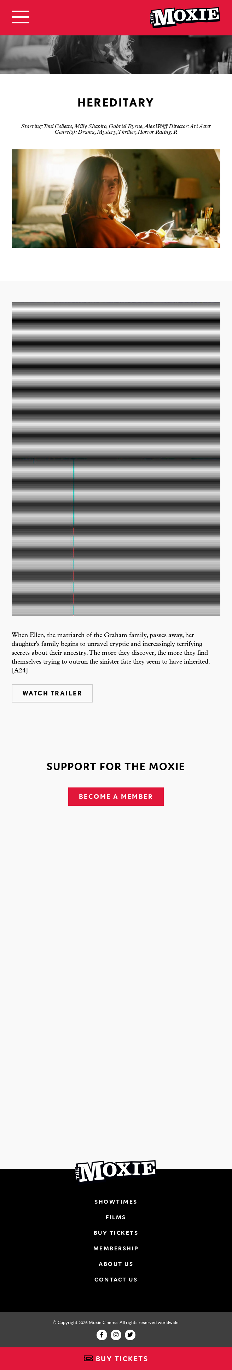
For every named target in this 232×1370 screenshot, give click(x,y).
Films (116, 1217)
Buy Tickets (116, 1358)
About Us (116, 1264)
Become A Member (116, 796)
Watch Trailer (52, 693)
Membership (116, 1248)
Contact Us (116, 1279)
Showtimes (116, 1201)
